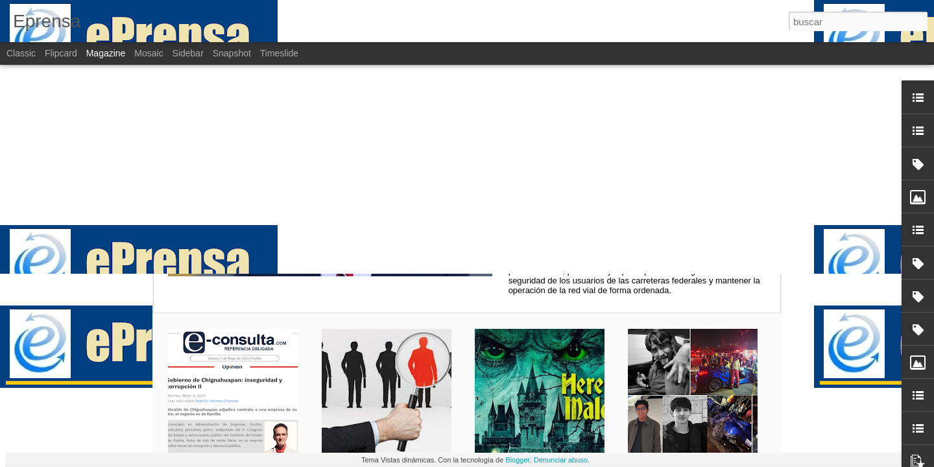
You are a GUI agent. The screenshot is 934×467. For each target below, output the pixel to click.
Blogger (517, 460)
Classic (21, 53)
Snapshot (232, 53)
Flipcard (61, 53)
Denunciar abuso (561, 460)
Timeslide (279, 53)
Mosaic (148, 53)
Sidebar (188, 53)
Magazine (106, 53)
